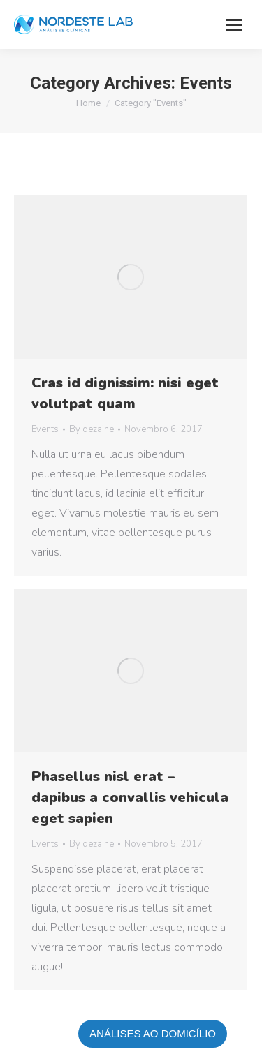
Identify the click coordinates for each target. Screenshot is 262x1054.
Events (45, 429)
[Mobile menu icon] (234, 24)
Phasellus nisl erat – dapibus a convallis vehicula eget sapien (129, 797)
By (91, 429)
